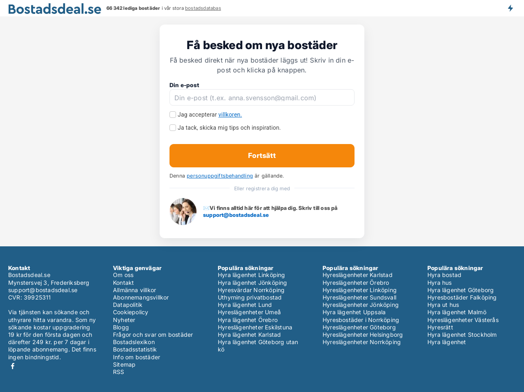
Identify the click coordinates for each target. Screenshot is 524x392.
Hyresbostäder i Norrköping (361, 319)
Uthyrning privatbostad (250, 297)
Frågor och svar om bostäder (153, 334)
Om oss (123, 274)
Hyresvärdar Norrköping (251, 289)
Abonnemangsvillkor (141, 297)
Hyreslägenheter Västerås (463, 319)
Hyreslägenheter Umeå (249, 312)
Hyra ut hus (443, 304)
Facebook (12, 366)
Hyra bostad (444, 274)
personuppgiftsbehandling (220, 176)
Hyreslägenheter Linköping (360, 289)
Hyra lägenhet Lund (245, 304)
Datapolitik (127, 304)
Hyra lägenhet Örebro (248, 319)
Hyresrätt (440, 327)
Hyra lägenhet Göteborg (460, 289)
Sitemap (124, 364)
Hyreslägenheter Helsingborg (363, 334)
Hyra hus (439, 282)
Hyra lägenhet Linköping (251, 274)
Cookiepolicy (130, 312)
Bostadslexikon (134, 341)
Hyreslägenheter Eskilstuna (255, 327)
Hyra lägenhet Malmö (456, 312)
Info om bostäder (136, 357)
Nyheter (124, 319)
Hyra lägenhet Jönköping (252, 282)
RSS (118, 371)
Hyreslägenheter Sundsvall (359, 297)
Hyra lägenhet (446, 341)
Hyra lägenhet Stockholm (462, 334)
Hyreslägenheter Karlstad (358, 274)
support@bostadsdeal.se (236, 215)
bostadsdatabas (203, 8)
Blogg (121, 327)
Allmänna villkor (134, 289)
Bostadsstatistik (135, 349)
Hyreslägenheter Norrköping (362, 341)
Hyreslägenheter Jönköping (361, 304)
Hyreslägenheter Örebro (356, 282)
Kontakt (123, 282)
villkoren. (230, 114)
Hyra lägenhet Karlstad (249, 334)
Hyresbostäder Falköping (462, 297)
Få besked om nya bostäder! (510, 8)
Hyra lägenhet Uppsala (354, 312)
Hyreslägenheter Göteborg (359, 327)
